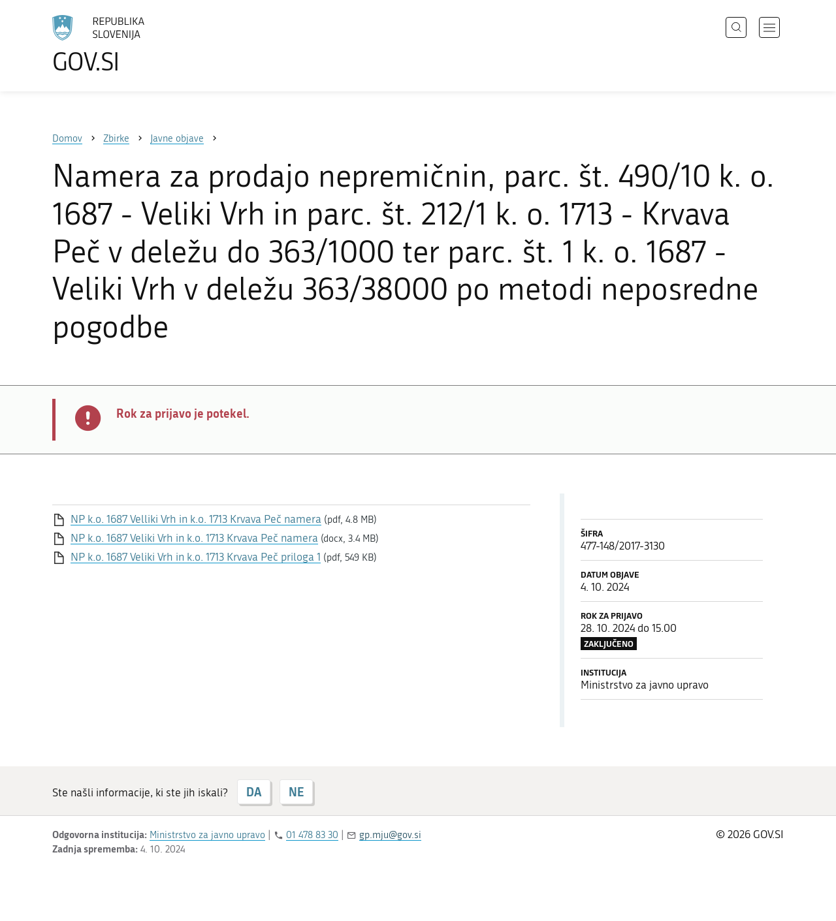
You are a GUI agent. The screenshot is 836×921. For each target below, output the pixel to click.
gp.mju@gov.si (390, 835)
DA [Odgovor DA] (253, 791)
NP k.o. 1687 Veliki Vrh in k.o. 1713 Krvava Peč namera (194, 537)
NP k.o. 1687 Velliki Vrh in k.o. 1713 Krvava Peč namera (196, 518)
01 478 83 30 (312, 835)
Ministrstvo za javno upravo (207, 835)
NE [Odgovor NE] (296, 791)
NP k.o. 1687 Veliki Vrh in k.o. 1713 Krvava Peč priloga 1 (196, 556)
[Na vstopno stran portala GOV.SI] (134, 44)
